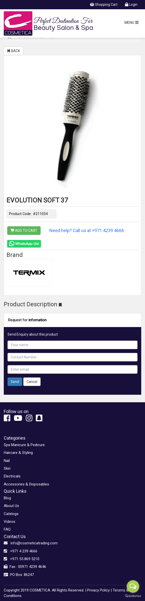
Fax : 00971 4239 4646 (25, 566)
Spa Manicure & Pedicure (24, 445)
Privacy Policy (98, 590)
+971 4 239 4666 (20, 551)
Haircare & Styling (18, 452)
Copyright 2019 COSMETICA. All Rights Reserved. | (45, 590)
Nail (7, 460)
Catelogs (11, 514)
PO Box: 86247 (19, 574)
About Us (11, 506)
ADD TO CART (24, 231)
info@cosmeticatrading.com (31, 543)
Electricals (12, 476)
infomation (38, 320)
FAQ (7, 529)
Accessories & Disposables (26, 484)
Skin (7, 468)
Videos (9, 521)
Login (131, 5)
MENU (131, 22)
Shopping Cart (103, 5)
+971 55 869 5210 (21, 559)
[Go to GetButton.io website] (133, 595)
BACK (13, 51)
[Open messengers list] (133, 586)
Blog (7, 498)
